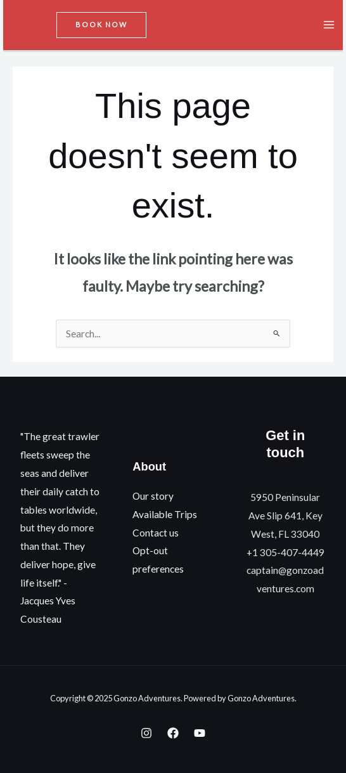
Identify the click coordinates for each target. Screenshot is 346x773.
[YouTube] (199, 733)
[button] (101, 25)
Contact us (155, 532)
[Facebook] (173, 733)
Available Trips (164, 514)
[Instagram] (146, 733)
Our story (153, 496)
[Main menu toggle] (329, 25)
